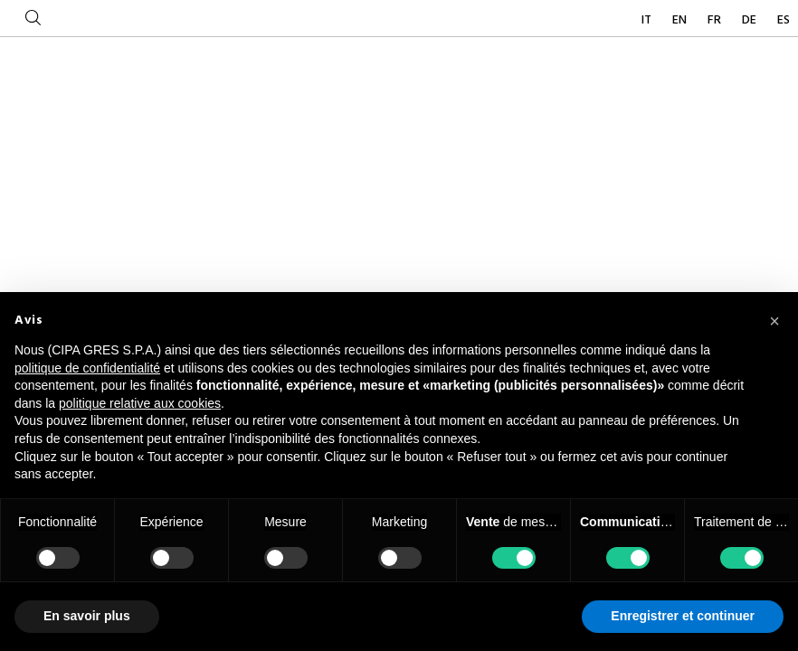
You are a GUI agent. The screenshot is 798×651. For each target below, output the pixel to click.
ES (783, 20)
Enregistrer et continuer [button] (683, 616)
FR (716, 20)
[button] (774, 321)
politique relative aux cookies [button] (140, 403)
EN (680, 20)
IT (647, 20)
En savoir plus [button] (86, 616)
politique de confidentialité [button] (87, 368)
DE (750, 20)
